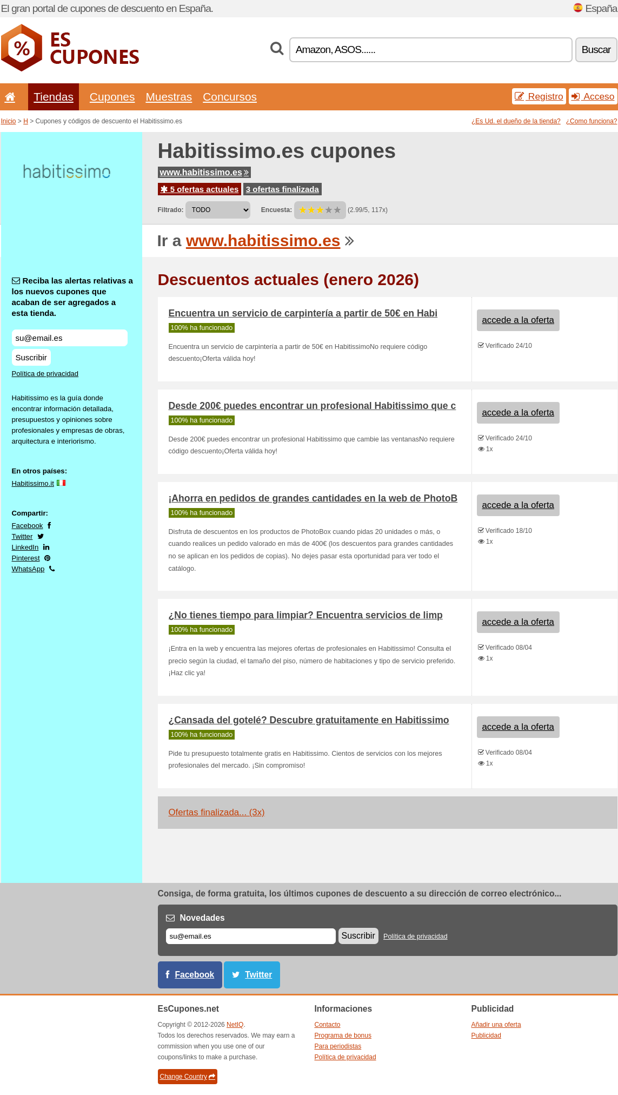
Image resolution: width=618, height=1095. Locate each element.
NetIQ (235, 1024)
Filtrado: (171, 210)
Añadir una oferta (496, 1024)
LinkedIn (25, 547)
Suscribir (31, 357)
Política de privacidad (45, 374)
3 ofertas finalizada (282, 189)
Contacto (328, 1024)
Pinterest (26, 558)
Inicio (8, 121)
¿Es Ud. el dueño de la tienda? (516, 121)
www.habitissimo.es (204, 172)
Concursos (230, 96)
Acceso (593, 96)
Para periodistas (338, 1046)
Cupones (112, 96)
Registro (539, 96)
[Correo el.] (251, 936)
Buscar (596, 49)
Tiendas (54, 96)
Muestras (168, 96)
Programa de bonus (343, 1035)
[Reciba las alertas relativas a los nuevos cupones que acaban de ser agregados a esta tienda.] (70, 337)
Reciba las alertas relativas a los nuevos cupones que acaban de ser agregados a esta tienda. (72, 297)
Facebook (27, 526)
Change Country (187, 1076)
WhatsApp (28, 569)
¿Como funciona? (591, 121)
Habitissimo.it (33, 483)
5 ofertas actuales (200, 189)
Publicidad (486, 1035)
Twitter (22, 536)
